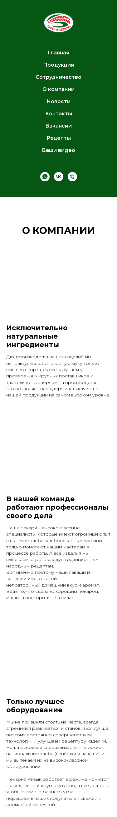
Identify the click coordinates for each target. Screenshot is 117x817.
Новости (58, 101)
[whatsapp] (45, 176)
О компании (58, 89)
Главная (58, 53)
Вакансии (58, 126)
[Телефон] (72, 176)
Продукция (58, 65)
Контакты (58, 114)
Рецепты (58, 138)
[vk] (58, 176)
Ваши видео (58, 150)
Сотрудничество (58, 77)
